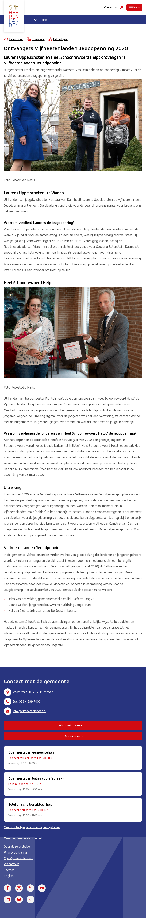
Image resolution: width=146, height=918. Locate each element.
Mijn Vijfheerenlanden (18, 858)
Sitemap (9, 870)
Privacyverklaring (15, 852)
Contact (110, 7)
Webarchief (11, 864)
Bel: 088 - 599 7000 (26, 701)
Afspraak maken (95, 726)
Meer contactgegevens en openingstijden (32, 827)
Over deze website (17, 846)
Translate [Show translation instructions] (35, 39)
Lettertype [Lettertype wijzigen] (58, 39)
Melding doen (73, 736)
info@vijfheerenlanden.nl (29, 711)
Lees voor (13, 39)
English (9, 876)
